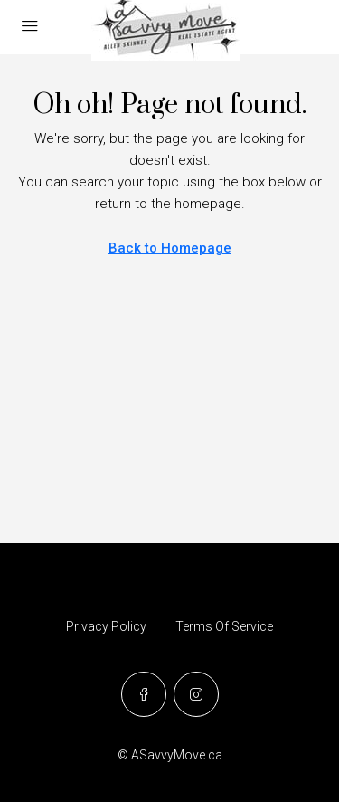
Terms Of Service (224, 626)
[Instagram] (196, 694)
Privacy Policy (106, 626)
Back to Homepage (169, 248)
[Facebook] (143, 694)
